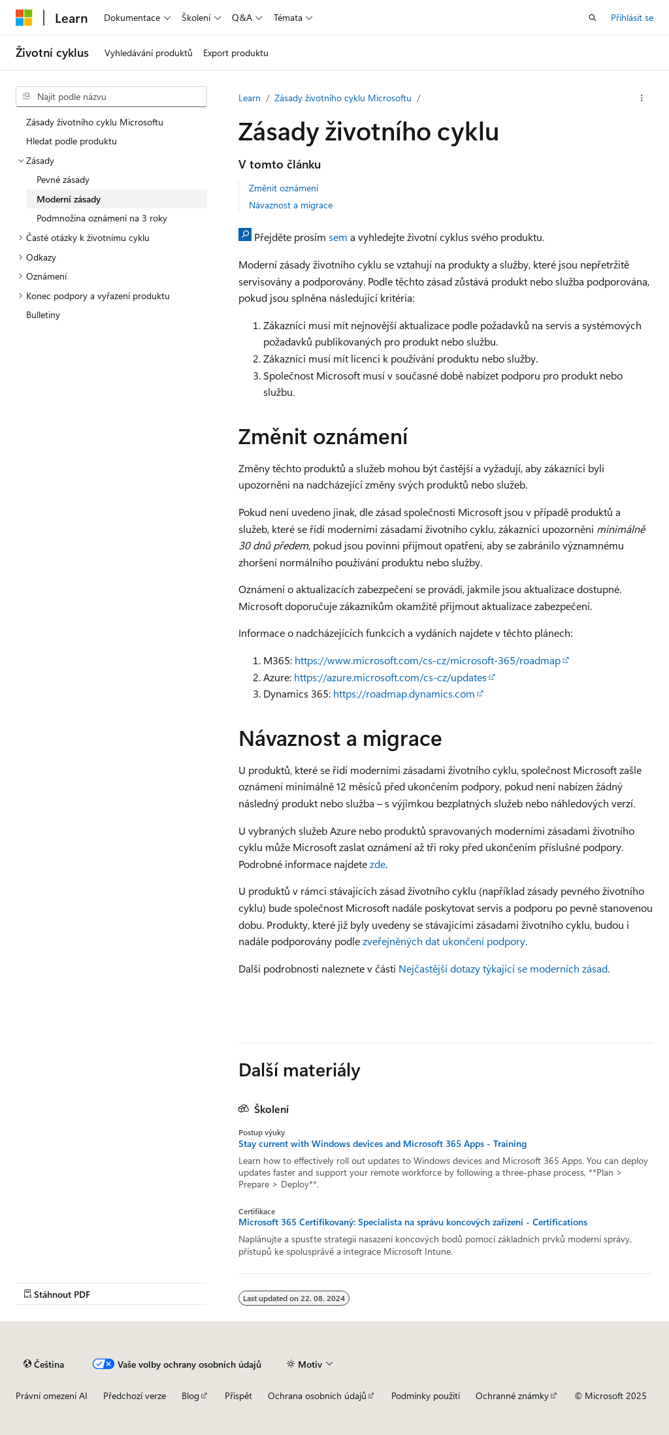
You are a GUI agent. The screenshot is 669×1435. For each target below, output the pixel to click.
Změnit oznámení (283, 188)
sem (338, 237)
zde (377, 864)
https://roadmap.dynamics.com (404, 693)
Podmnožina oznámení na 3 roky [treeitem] (102, 218)
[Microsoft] (24, 17)
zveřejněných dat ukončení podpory (444, 941)
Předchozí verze (134, 1395)
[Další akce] (641, 98)
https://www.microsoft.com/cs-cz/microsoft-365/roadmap (428, 660)
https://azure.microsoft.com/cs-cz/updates (390, 677)
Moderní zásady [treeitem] (69, 199)
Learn (249, 97)
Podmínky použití (425, 1395)
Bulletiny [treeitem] (43, 314)
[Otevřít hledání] (592, 17)
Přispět (238, 1395)
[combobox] (111, 96)
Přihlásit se (632, 17)
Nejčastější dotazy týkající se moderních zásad (503, 968)
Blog (190, 1395)
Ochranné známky (512, 1395)
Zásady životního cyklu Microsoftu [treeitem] (94, 122)
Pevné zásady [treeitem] (63, 179)
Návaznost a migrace (291, 205)
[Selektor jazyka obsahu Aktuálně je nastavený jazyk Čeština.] (44, 1363)
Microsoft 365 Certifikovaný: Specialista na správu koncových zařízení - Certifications (412, 1222)
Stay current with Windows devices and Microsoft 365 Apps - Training (382, 1144)
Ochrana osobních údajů (317, 1395)
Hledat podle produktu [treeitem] (71, 141)
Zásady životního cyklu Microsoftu (343, 97)
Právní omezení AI (52, 1395)
